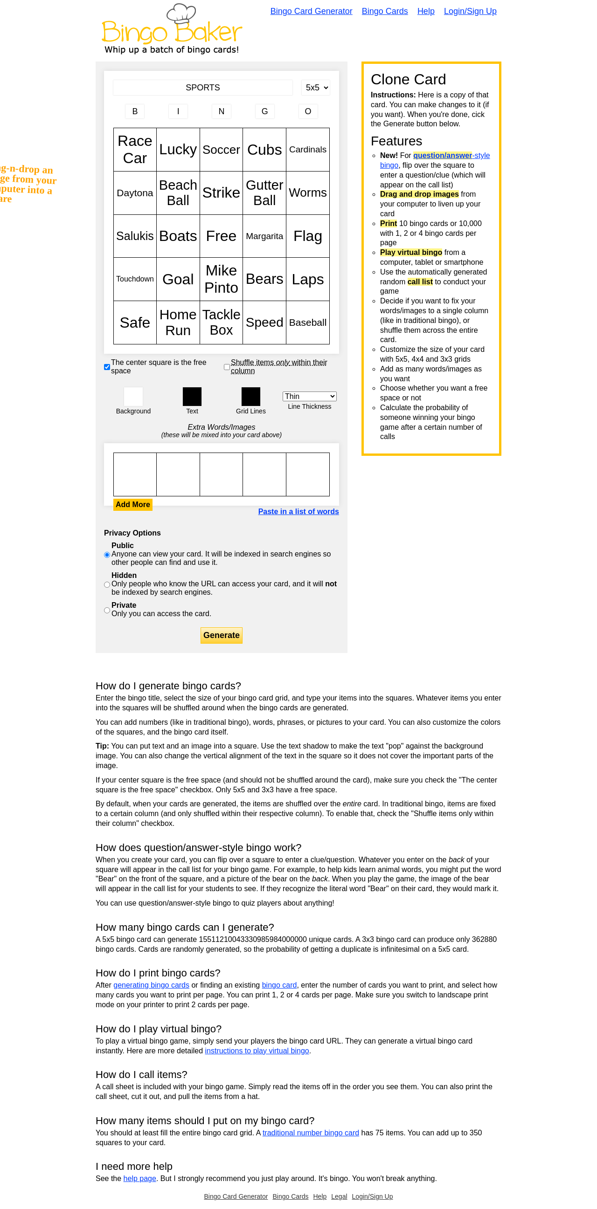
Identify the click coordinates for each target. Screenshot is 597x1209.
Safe (135, 322)
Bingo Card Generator (312, 11)
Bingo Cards (385, 11)
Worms (307, 193)
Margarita (264, 236)
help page (140, 1178)
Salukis (135, 236)
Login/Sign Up (470, 11)
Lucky (178, 149)
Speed (264, 322)
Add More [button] (133, 504)
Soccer (221, 149)
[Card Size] (316, 87)
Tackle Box (221, 322)
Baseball (307, 322)
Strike (221, 193)
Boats (178, 236)
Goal (178, 279)
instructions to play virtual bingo (257, 1051)
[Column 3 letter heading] (221, 111)
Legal (339, 1196)
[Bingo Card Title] (202, 87)
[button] (133, 396)
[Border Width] (310, 396)
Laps (307, 279)
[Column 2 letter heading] (178, 111)
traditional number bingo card (311, 1133)
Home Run (178, 322)
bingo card (279, 985)
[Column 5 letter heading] (308, 111)
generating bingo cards (151, 985)
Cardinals (307, 149)
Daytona (135, 193)
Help (426, 11)
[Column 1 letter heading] (134, 111)
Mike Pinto (221, 279)
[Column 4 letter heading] (265, 111)
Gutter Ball (264, 193)
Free (221, 236)
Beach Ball (178, 193)
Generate (221, 635)
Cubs (264, 149)
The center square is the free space (159, 366)
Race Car (135, 149)
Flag (307, 236)
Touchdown (135, 279)
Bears (264, 279)
